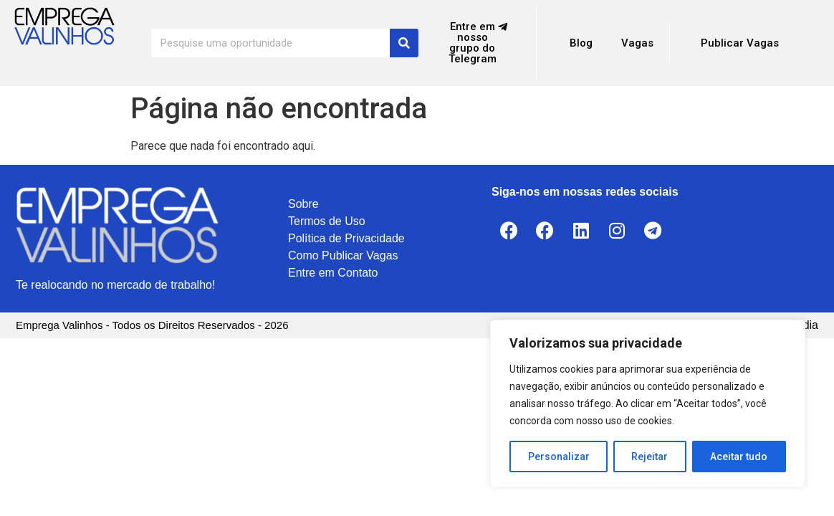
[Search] (404, 43)
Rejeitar (650, 456)
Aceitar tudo (739, 456)
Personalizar (559, 456)
